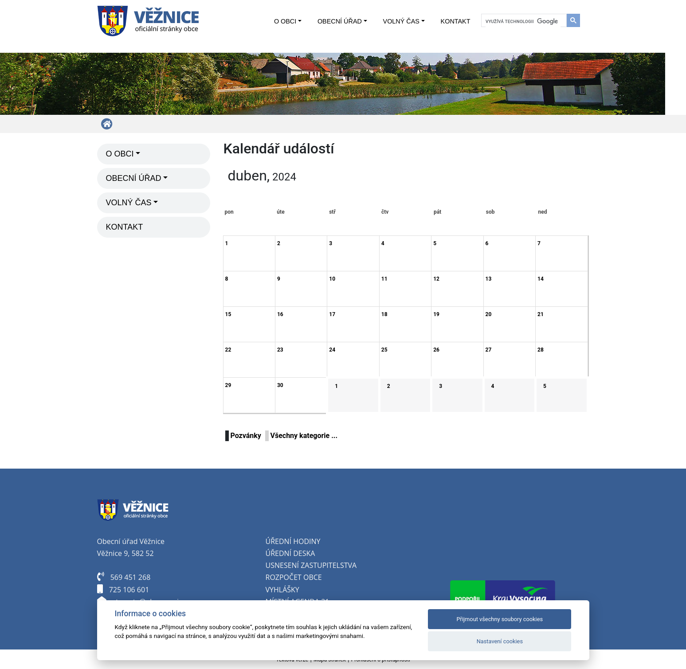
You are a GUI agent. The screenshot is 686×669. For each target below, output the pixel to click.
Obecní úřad (340, 21)
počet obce (300, 577)
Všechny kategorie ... (304, 435)
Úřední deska (290, 553)
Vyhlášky (282, 590)
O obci (285, 21)
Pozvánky (246, 435)
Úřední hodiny (293, 541)
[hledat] (523, 21)
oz (274, 577)
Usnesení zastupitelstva (311, 565)
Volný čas (401, 21)
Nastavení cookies (500, 641)
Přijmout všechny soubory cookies (500, 619)
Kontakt (455, 21)
